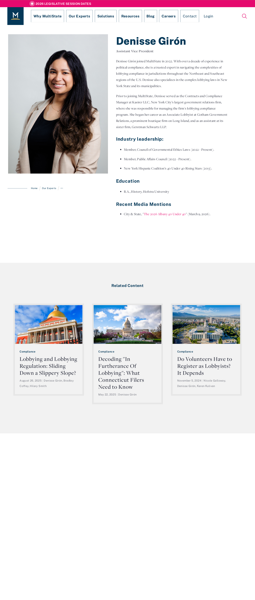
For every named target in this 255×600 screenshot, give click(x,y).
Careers (150, 16)
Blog (134, 16)
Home (34, 188)
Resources (117, 16)
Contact (169, 16)
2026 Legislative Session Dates (63, 4)
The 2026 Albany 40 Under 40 (165, 214)
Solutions (95, 16)
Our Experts (71, 16)
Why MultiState (44, 16)
